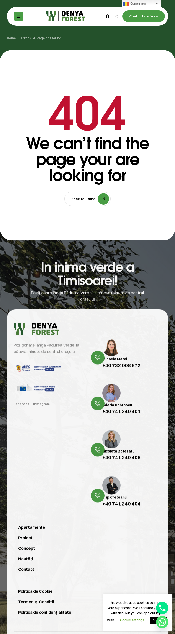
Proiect (25, 547)
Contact (26, 578)
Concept (26, 557)
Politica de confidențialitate (44, 621)
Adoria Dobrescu (117, 414)
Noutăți (25, 568)
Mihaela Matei (114, 368)
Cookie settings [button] (132, 620)
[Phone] (162, 608)
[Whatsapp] (162, 622)
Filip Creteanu (114, 506)
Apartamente (31, 536)
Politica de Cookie (35, 600)
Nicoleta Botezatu (118, 460)
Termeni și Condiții (36, 611)
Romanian (134, 3)
